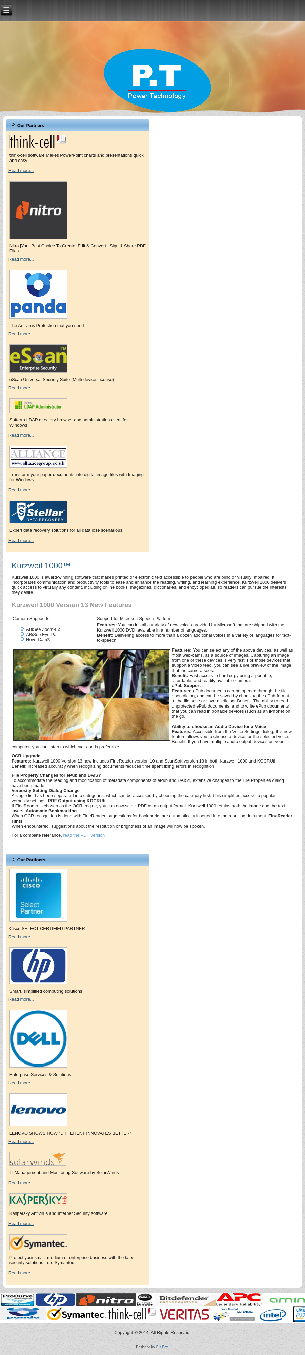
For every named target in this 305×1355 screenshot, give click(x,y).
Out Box (162, 1347)
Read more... (21, 170)
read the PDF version (84, 835)
